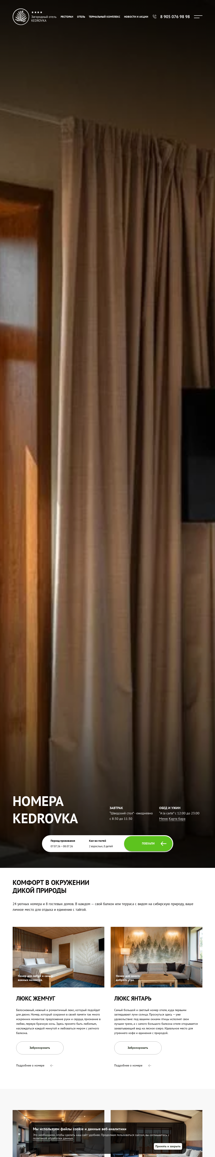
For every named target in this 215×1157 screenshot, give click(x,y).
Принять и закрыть (168, 1146)
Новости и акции (136, 16)
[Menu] (198, 16)
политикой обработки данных (53, 1138)
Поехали (154, 844)
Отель (81, 16)
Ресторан (67, 16)
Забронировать (40, 1048)
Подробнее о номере (34, 1065)
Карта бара (177, 818)
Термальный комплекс (104, 16)
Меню (163, 818)
